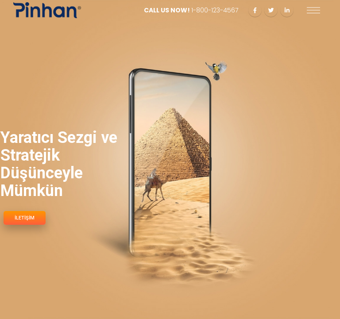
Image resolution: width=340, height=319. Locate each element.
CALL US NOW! (191, 10)
